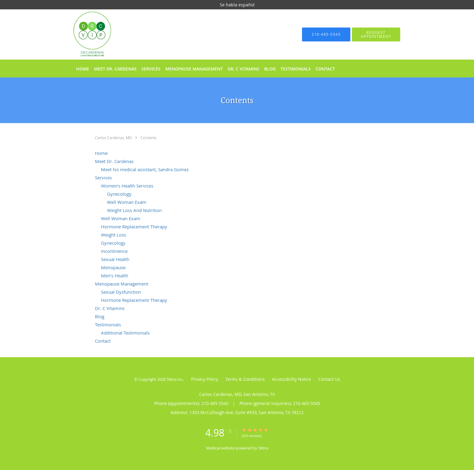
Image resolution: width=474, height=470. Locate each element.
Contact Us (329, 379)
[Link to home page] (83, 34)
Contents (149, 137)
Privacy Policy (204, 379)
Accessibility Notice (291, 379)
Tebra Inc (175, 379)
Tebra (263, 448)
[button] (376, 34)
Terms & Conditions (245, 379)
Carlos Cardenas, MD (114, 137)
